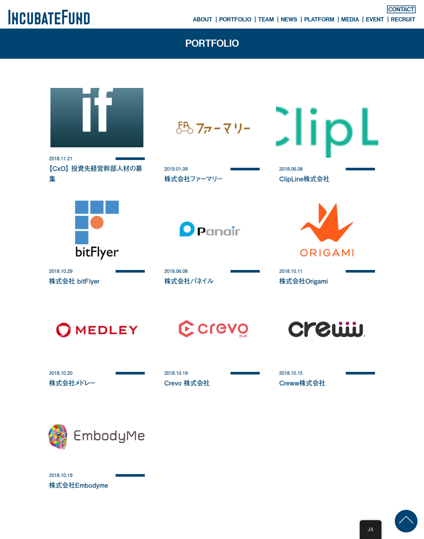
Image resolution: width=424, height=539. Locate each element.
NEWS (289, 19)
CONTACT (401, 9)
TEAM (266, 19)
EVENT (375, 19)
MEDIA (350, 19)
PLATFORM (319, 19)
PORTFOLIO (235, 19)
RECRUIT (403, 19)
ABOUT (202, 19)
